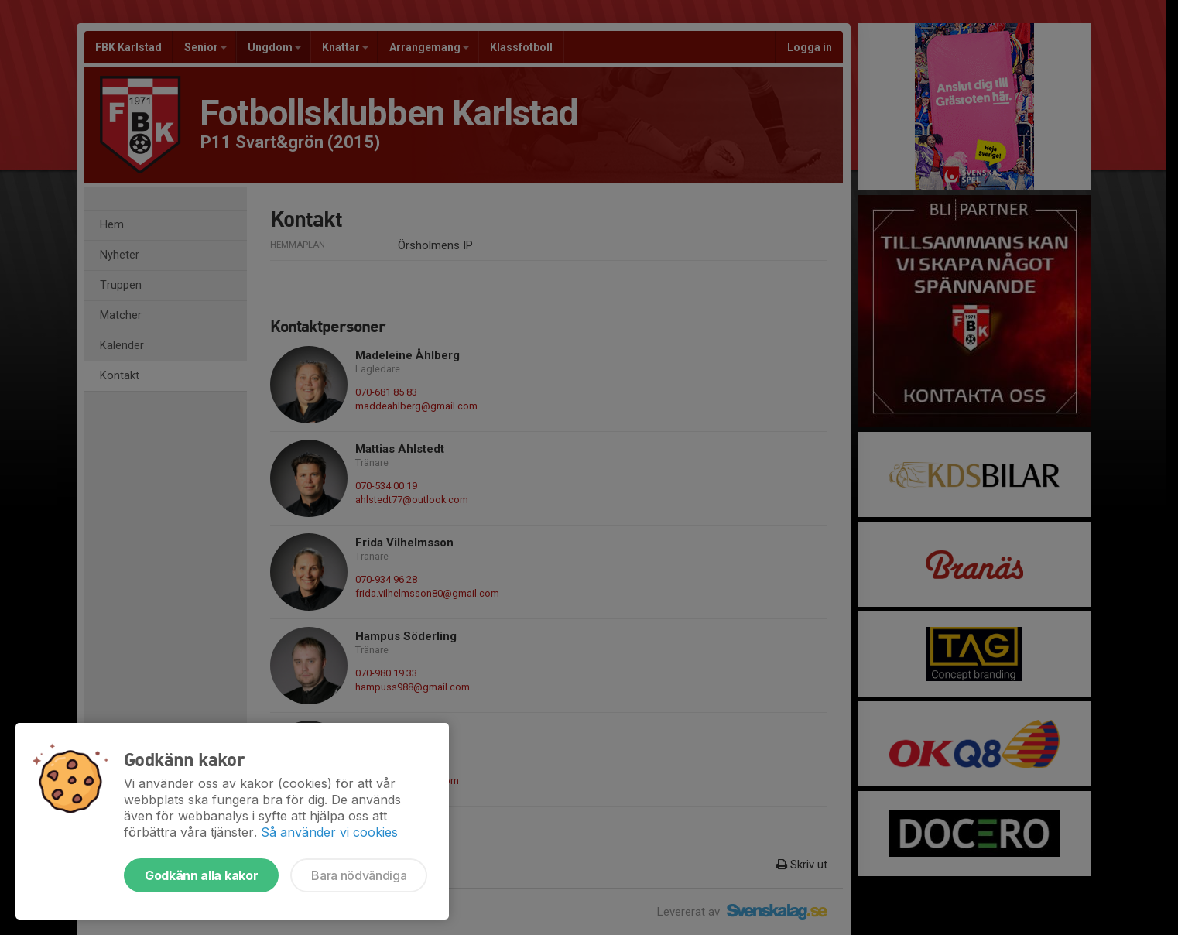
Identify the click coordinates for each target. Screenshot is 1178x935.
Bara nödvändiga (358, 875)
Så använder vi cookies (329, 832)
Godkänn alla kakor (201, 875)
